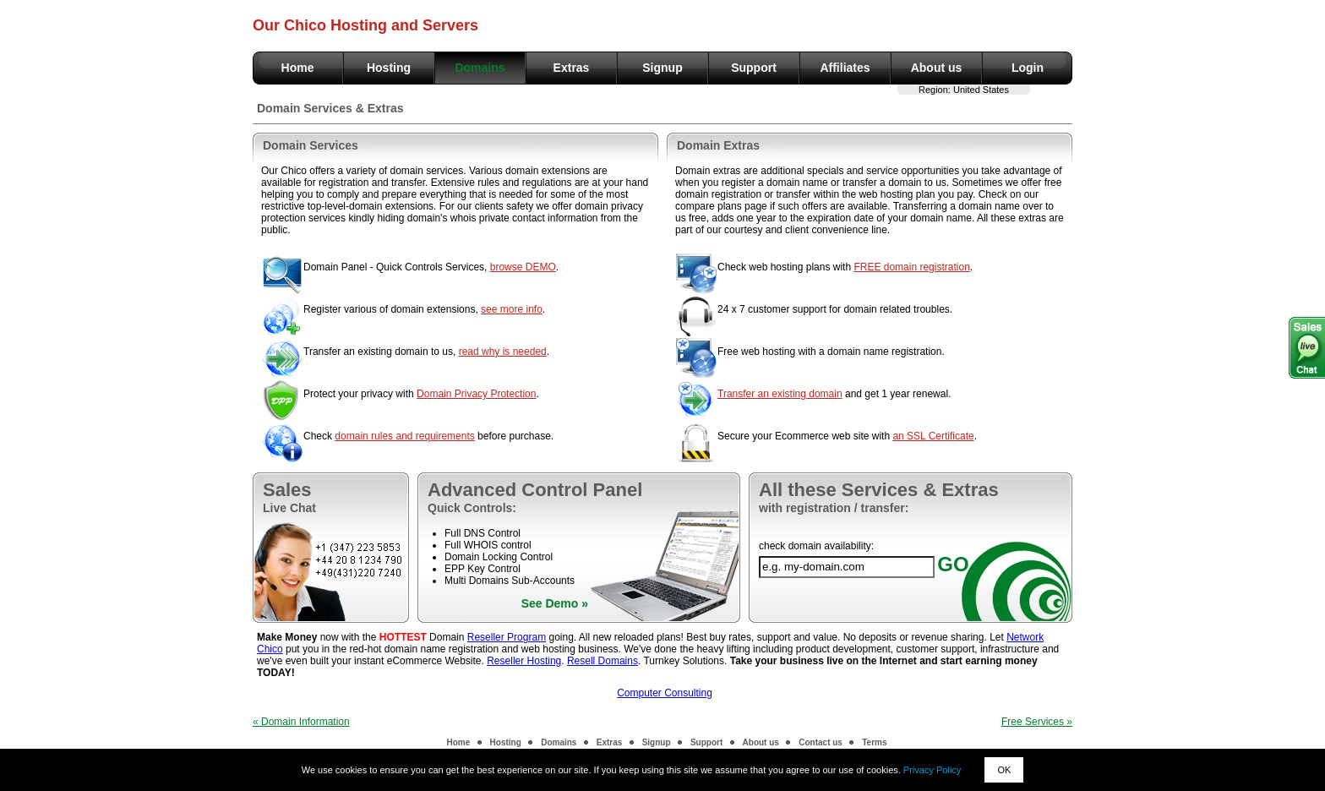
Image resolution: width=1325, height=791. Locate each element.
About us (936, 67)
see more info (512, 309)
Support (754, 67)
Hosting (389, 67)
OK (1004, 770)
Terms (874, 742)
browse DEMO (523, 267)
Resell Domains (602, 661)
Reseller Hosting (524, 661)
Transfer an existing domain (779, 394)
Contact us (820, 742)
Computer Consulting (664, 693)
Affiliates (845, 67)
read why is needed (503, 351)
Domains (479, 67)
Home (297, 67)
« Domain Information (301, 722)
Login (1027, 67)
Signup (662, 67)
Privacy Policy (932, 770)
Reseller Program (506, 637)
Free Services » (1036, 722)
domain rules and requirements (404, 436)
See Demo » (554, 603)
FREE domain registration (911, 267)
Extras (571, 67)
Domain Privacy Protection (476, 394)
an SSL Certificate (932, 436)
